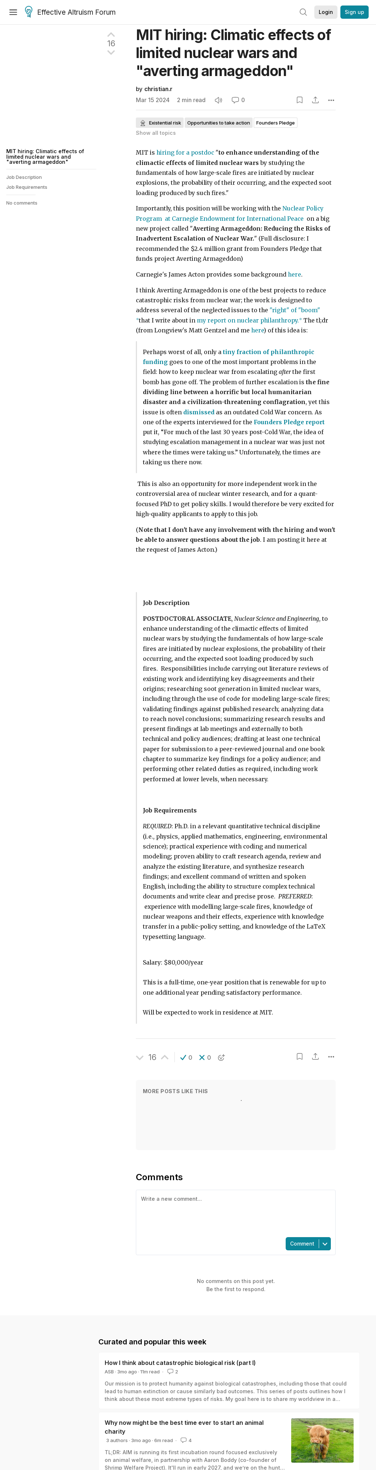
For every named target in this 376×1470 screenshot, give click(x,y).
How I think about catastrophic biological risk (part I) (180, 1362)
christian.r (158, 89)
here (294, 274)
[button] (186, 1057)
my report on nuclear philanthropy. (248, 320)
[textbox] (234, 1213)
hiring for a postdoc (185, 152)
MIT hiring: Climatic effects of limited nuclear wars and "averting (233, 52)
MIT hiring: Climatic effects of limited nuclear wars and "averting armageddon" (45, 156)
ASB (109, 1371)
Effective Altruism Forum (70, 12)
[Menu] (13, 12)
